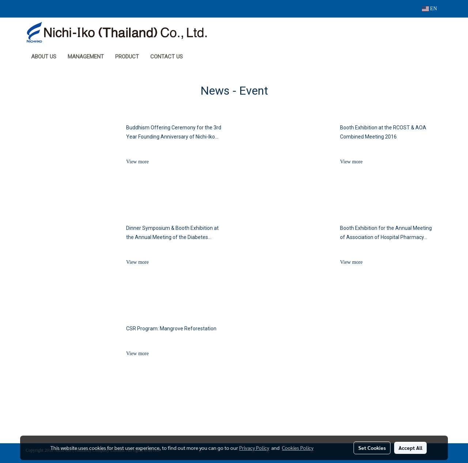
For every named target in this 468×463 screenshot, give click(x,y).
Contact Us (166, 56)
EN (429, 8)
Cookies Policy (297, 447)
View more (138, 161)
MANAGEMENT (86, 56)
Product (127, 56)
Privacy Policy (254, 447)
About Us (43, 56)
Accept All (410, 447)
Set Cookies (372, 447)
